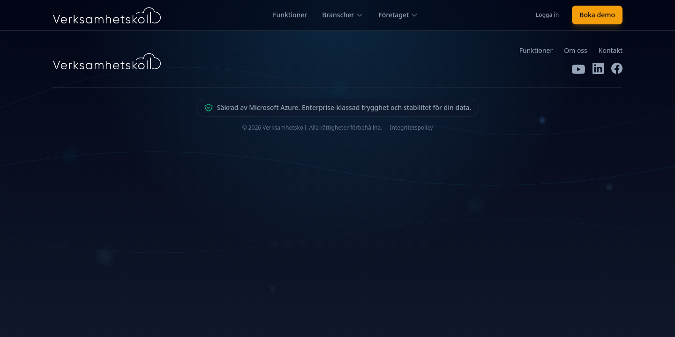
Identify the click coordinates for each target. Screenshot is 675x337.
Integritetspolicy (411, 128)
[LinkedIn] (598, 69)
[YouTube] (578, 69)
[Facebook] (616, 69)
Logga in (547, 15)
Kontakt (610, 50)
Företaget (398, 14)
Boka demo (597, 14)
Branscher (342, 14)
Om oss (575, 50)
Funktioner (290, 14)
